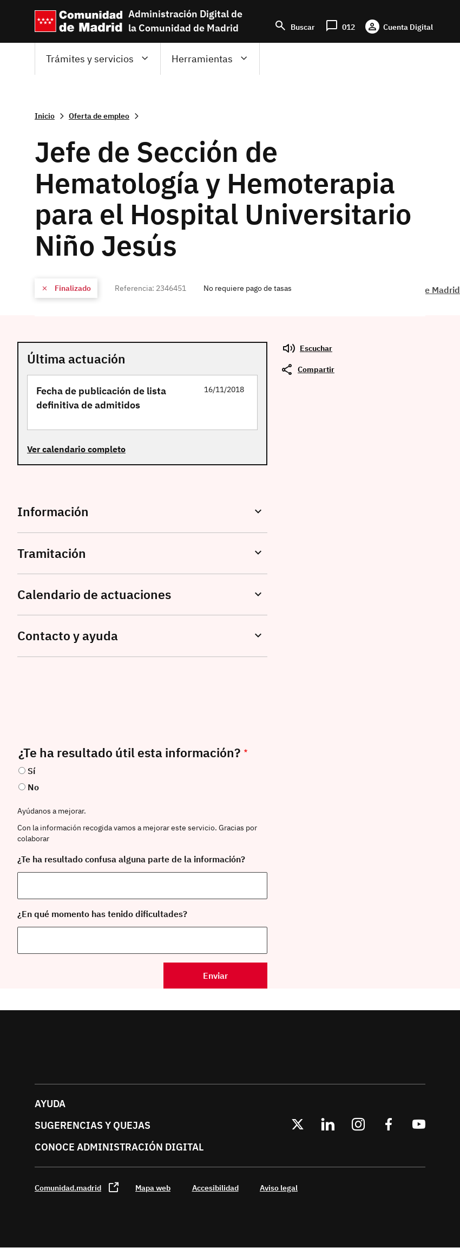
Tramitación (51, 553)
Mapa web (152, 1187)
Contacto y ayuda (67, 635)
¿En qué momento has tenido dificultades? (102, 913)
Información (53, 511)
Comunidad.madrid (68, 1187)
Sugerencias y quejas (92, 1125)
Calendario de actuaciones (94, 594)
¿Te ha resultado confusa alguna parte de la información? (131, 859)
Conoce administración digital (119, 1147)
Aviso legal (279, 1187)
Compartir (316, 369)
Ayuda (50, 1103)
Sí (31, 770)
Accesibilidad (215, 1187)
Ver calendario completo (76, 449)
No (33, 787)
